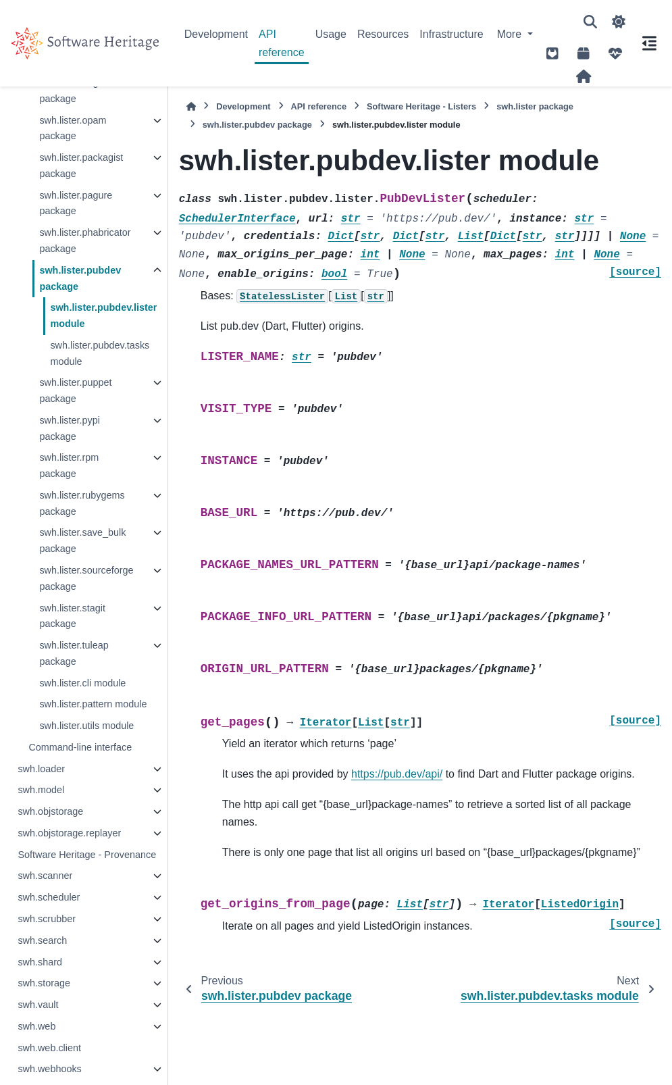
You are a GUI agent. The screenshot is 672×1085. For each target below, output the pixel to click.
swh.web (36, 1026)
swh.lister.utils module (86, 725)
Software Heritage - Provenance (87, 854)
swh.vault (38, 1004)
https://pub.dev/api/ (396, 774)
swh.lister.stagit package (72, 616)
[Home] (191, 106)
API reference (282, 42)
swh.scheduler (49, 897)
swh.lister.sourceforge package (86, 578)
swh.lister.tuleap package (73, 653)
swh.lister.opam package (72, 128)
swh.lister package (534, 106)
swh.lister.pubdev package (80, 278)
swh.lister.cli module (82, 683)
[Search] (590, 21)
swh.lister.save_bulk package (82, 540)
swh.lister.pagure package (75, 203)
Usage (330, 34)
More (511, 34)
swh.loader (41, 768)
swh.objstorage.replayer (69, 833)
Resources (383, 34)
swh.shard (40, 962)
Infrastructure (451, 34)
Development (216, 34)
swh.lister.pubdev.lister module (103, 315)
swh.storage (44, 983)
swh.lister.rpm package (69, 465)
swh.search (42, 940)
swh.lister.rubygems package (81, 503)
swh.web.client (49, 1047)
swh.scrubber (47, 918)
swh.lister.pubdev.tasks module (99, 353)
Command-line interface (80, 747)
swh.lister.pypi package (69, 428)
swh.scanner (45, 875)
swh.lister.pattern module (93, 704)
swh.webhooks (49, 1068)
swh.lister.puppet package (75, 390)
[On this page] (649, 43)
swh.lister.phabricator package (84, 240)
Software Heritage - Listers (421, 106)
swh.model (41, 789)
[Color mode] (619, 21)
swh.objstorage (50, 811)
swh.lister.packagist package (81, 165)
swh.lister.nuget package (72, 90)
